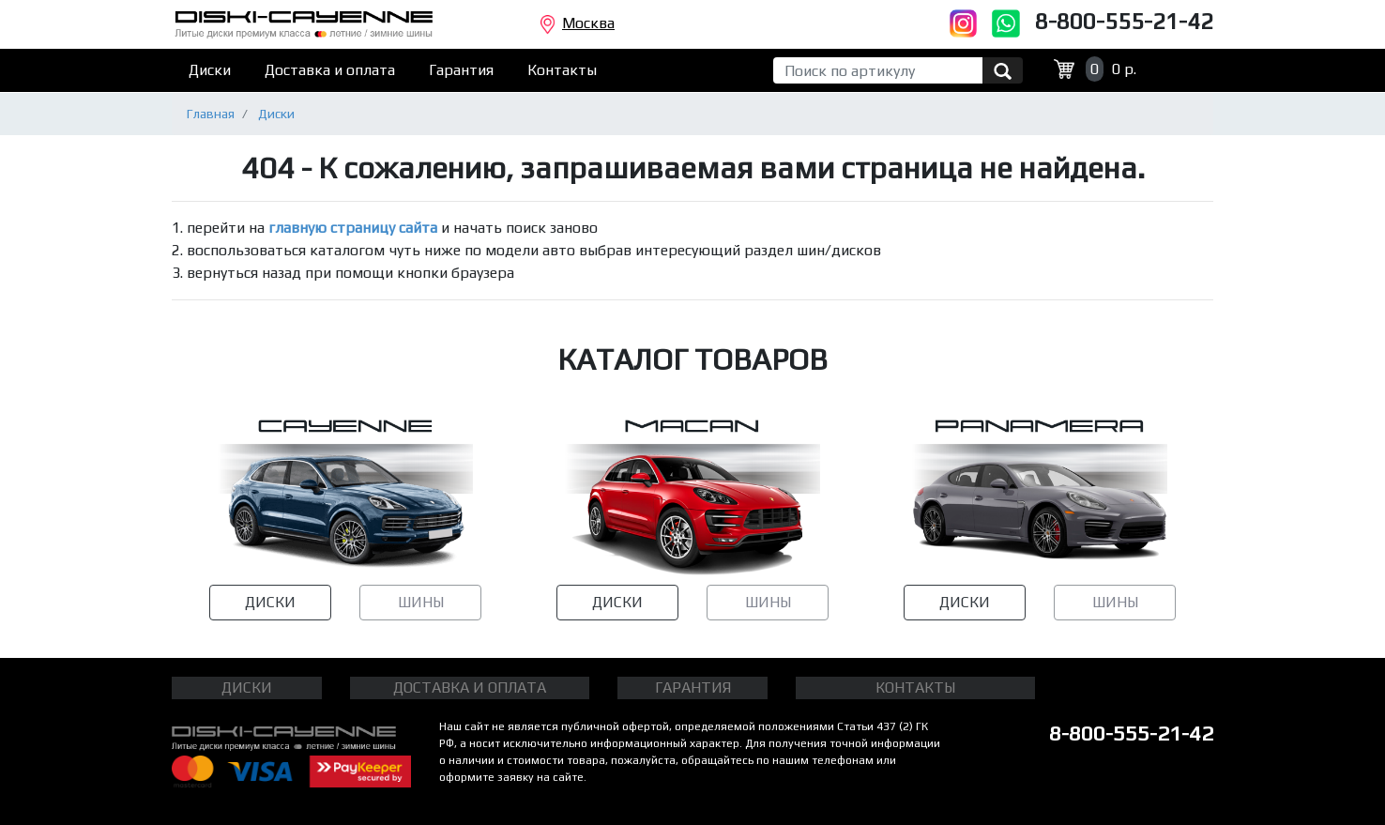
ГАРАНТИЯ (693, 687)
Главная (211, 113)
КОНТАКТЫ (915, 687)
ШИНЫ (421, 602)
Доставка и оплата (330, 70)
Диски (210, 70)
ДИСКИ (270, 602)
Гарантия (461, 70)
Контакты (562, 70)
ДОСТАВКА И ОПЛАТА (469, 687)
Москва (577, 24)
